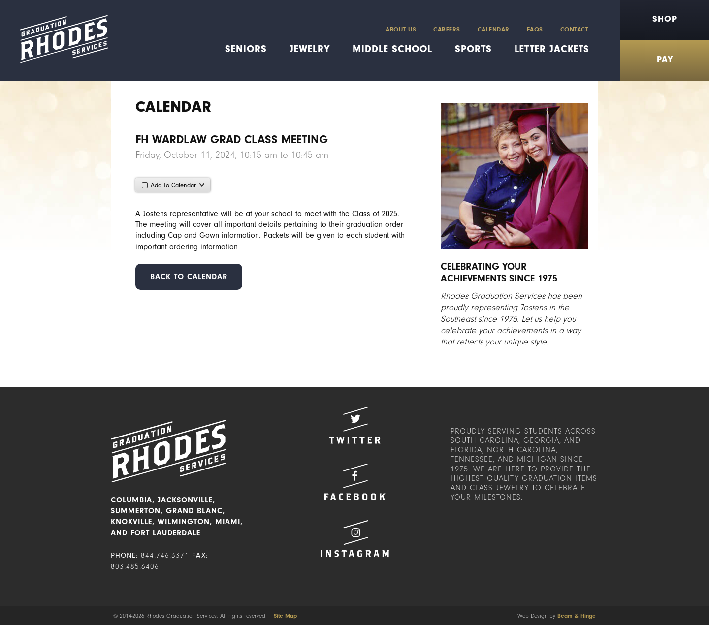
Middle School (392, 49)
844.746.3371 (165, 555)
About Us (401, 29)
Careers (446, 29)
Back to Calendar (188, 276)
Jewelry (310, 49)
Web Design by (556, 615)
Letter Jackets (552, 49)
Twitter (354, 425)
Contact (574, 29)
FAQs (535, 29)
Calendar (494, 29)
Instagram (354, 538)
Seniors (246, 49)
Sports (473, 49)
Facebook (354, 482)
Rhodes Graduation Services (60, 40)
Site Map (285, 615)
